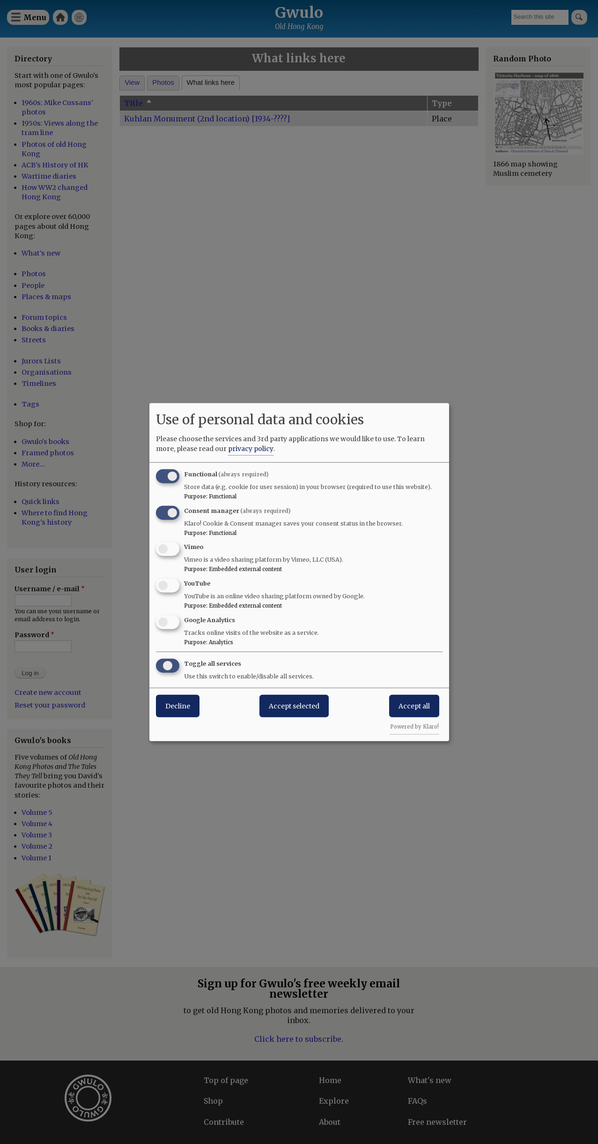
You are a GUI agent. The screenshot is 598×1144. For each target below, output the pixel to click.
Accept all (414, 705)
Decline (177, 705)
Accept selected (294, 705)
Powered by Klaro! (414, 726)
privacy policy (250, 448)
